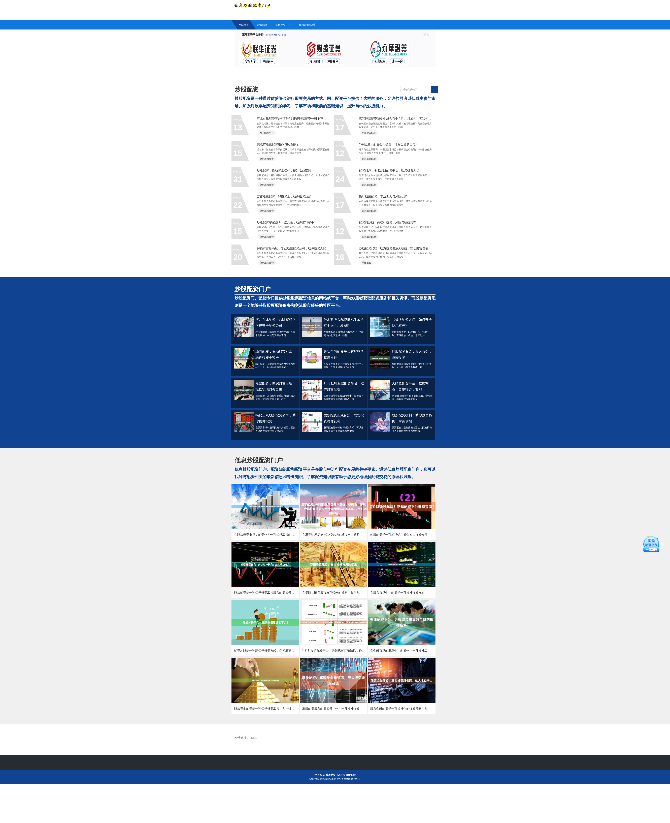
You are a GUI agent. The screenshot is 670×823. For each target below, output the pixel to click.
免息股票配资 (373, 138)
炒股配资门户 (283, 24)
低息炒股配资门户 (309, 24)
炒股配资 (262, 24)
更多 (427, 35)
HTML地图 (351, 813)
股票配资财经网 (342, 818)
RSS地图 (340, 813)
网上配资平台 (271, 138)
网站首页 (244, 24)
